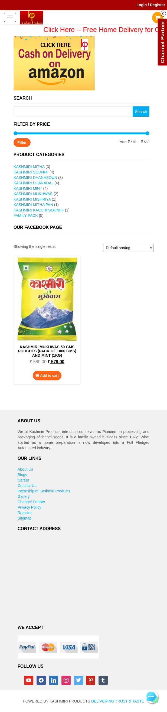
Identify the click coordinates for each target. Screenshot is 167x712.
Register (25, 513)
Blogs (22, 475)
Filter (22, 142)
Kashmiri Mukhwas (33, 194)
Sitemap (24, 518)
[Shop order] (128, 248)
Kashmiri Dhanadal (33, 183)
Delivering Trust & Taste (117, 701)
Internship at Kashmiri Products (44, 491)
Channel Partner (31, 502)
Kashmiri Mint (28, 188)
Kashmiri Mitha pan (33, 204)
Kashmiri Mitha (29, 166)
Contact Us (27, 485)
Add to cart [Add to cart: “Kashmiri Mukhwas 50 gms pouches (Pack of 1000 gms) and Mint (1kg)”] (49, 376)
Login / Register (150, 5)
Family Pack (26, 215)
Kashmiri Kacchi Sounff (39, 210)
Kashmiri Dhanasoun (35, 177)
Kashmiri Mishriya (32, 199)
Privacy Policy (29, 507)
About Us (25, 469)
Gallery (24, 496)
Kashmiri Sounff (31, 172)
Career (23, 480)
